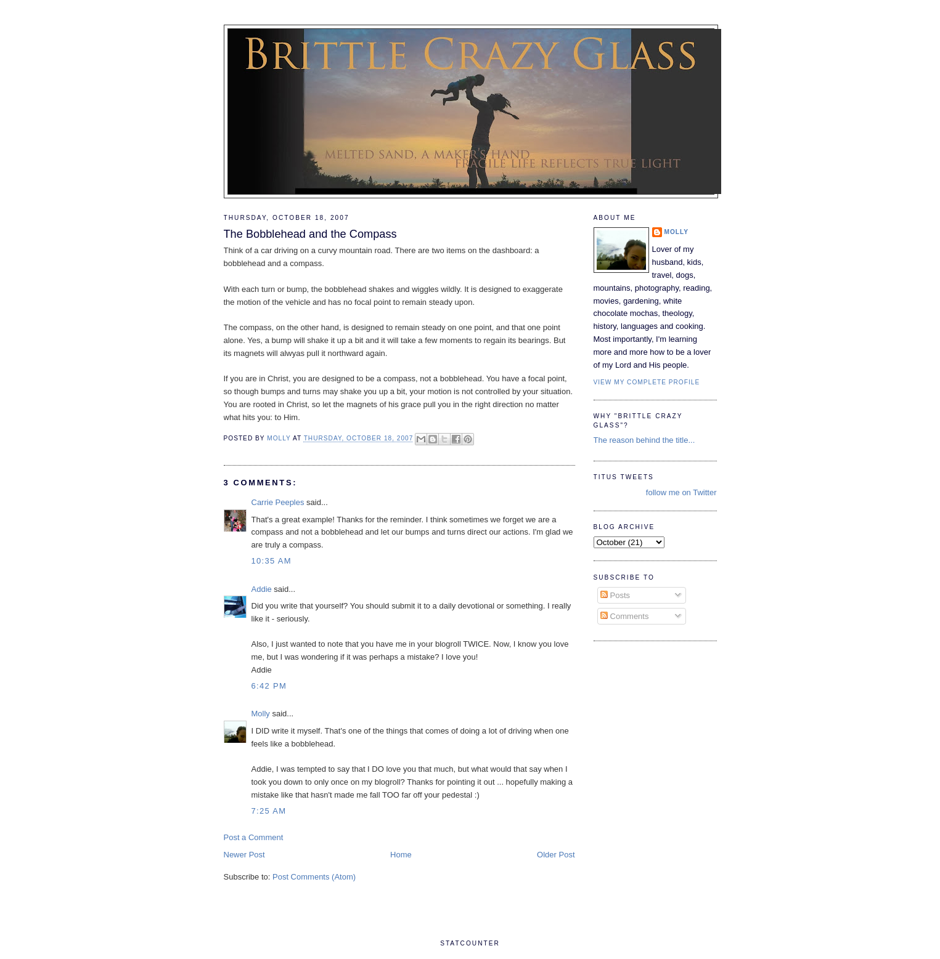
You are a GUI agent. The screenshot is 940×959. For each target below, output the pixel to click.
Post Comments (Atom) (314, 876)
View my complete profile (647, 382)
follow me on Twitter (681, 492)
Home (401, 854)
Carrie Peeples (277, 502)
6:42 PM (269, 685)
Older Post (555, 854)
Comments (624, 616)
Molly (260, 713)
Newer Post (244, 854)
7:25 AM (269, 810)
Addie (261, 589)
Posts (615, 595)
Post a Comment (254, 837)
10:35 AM (271, 560)
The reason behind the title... (644, 440)
